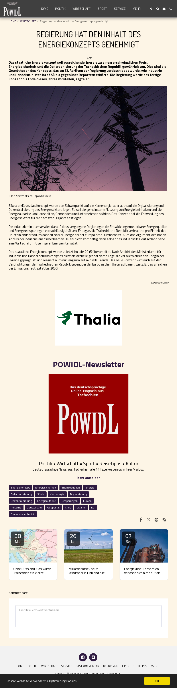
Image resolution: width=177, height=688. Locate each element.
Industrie (16, 507)
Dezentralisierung (21, 501)
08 (17, 538)
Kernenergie (57, 494)
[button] (151, 8)
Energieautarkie (46, 501)
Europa (87, 501)
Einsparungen (69, 501)
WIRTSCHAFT (28, 21)
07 (128, 538)
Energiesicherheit (45, 487)
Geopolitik (53, 507)
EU (92, 507)
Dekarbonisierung (21, 494)
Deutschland (34, 507)
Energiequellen (71, 487)
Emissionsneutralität (23, 514)
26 (73, 538)
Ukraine (81, 507)
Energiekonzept (20, 487)
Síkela (40, 494)
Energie (89, 487)
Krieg (68, 507)
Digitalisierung (78, 494)
